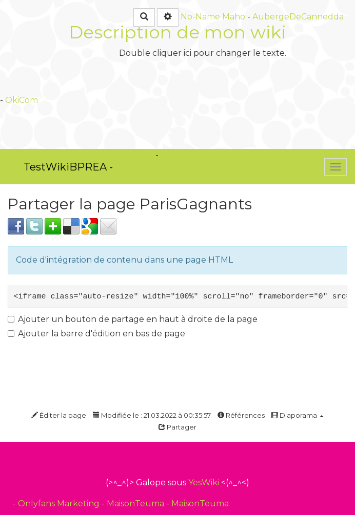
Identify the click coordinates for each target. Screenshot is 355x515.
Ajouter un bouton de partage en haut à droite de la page (133, 319)
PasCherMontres (195, 155)
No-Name (200, 17)
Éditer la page (58, 415)
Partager (177, 427)
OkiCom (21, 100)
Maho (233, 17)
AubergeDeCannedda (298, 17)
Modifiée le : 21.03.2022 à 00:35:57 (152, 415)
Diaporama (297, 415)
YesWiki (203, 482)
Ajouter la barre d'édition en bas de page (96, 333)
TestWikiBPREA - (68, 167)
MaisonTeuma (136, 503)
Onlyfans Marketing (60, 503)
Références (241, 415)
